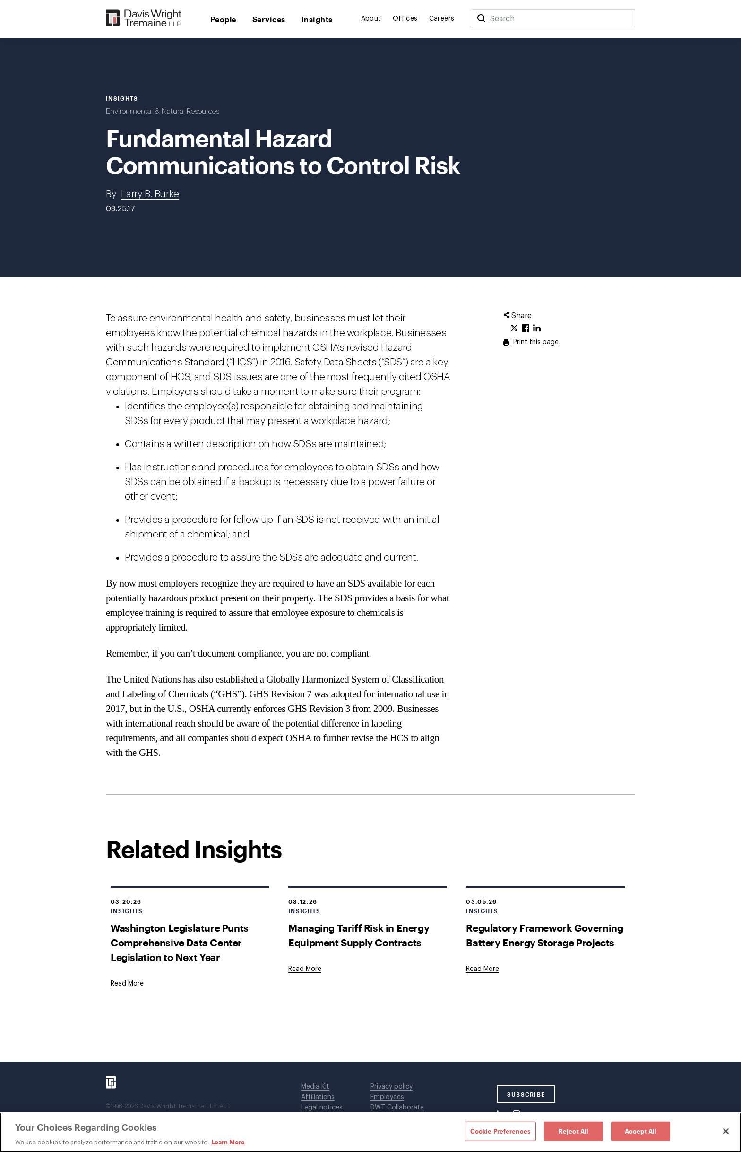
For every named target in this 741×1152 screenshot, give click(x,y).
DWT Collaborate (397, 1107)
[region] (370, 1132)
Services (268, 19)
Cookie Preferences (500, 1131)
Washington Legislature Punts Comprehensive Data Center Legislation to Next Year (180, 942)
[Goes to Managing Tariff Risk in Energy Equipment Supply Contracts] (304, 969)
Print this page (535, 342)
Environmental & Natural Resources (162, 111)
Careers (442, 19)
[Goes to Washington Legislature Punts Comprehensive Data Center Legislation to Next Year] (127, 984)
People (223, 19)
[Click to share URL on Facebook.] (525, 328)
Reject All (573, 1131)
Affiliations (318, 1097)
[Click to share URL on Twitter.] (514, 328)
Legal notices (322, 1107)
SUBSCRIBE (526, 1094)
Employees (387, 1097)
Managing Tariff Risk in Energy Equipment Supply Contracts (358, 935)
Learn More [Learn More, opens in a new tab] (228, 1142)
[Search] (481, 19)
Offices (405, 19)
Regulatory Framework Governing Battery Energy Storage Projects (544, 935)
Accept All (640, 1131)
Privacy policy (391, 1086)
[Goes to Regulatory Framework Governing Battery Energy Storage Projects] (482, 969)
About (371, 19)
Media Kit (315, 1086)
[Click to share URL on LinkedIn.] (537, 328)
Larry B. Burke (150, 194)
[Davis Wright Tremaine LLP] (144, 18)
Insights (317, 19)
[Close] (725, 1131)
